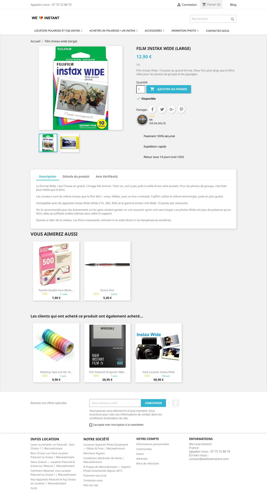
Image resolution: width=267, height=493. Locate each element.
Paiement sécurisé (94, 475)
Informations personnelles (152, 444)
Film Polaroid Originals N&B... (107, 372)
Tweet (162, 109)
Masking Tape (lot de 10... (56, 372)
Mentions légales (94, 453)
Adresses (142, 458)
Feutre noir (107, 290)
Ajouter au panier (168, 89)
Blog (233, 5)
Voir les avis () (157, 123)
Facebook (175, 403)
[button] (185, 30)
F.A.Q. (34, 488)
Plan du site (90, 485)
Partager (152, 109)
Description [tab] (47, 176)
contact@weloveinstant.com (209, 459)
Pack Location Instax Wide (159, 372)
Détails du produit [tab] (76, 176)
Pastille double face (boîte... (56, 290)
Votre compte (147, 439)
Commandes (144, 449)
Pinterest (181, 109)
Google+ (171, 109)
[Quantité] (140, 89)
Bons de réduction (147, 463)
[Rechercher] (213, 19)
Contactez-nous (93, 480)
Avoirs (140, 454)
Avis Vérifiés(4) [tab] (107, 176)
